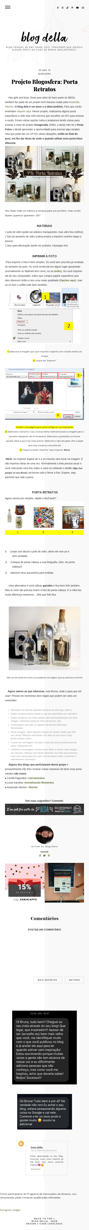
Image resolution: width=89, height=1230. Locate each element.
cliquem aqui (24, 111)
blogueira (44, 74)
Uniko (57, 271)
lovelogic (55, 1223)
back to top (44, 1218)
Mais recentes (48, 980)
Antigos (74, 980)
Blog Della (45, 38)
